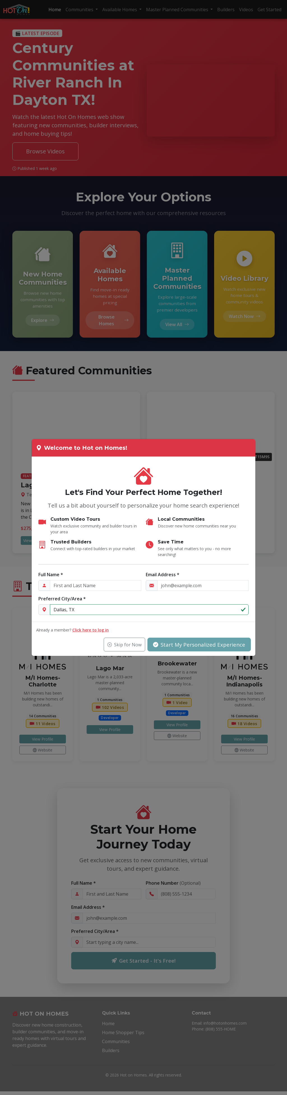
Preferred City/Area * (62, 599)
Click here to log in (90, 630)
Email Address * (162, 575)
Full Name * (50, 575)
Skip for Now (122, 645)
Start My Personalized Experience (198, 644)
